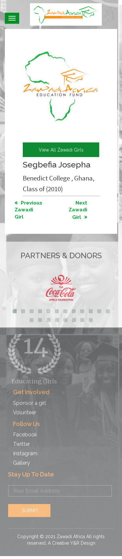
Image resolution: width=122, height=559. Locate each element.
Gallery (21, 460)
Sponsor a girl (29, 400)
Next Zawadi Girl (78, 210)
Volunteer (24, 409)
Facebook (25, 432)
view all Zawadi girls (61, 149)
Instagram (25, 450)
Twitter (21, 441)
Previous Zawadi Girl (28, 210)
